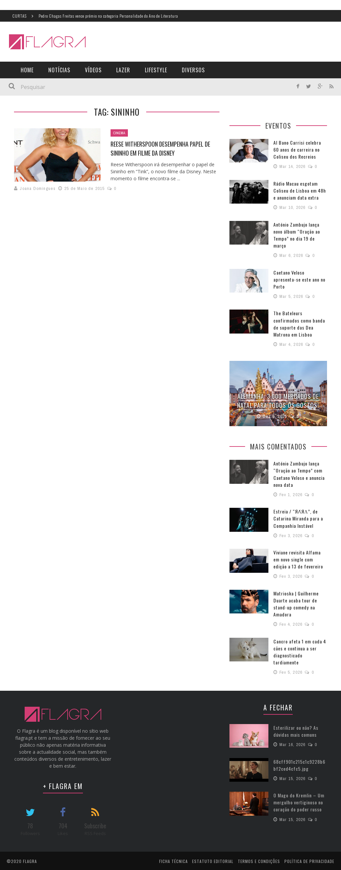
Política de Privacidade (309, 860)
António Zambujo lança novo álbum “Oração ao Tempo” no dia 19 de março (296, 235)
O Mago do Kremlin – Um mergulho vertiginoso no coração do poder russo (298, 800)
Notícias (59, 70)
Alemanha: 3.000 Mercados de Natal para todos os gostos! (278, 400)
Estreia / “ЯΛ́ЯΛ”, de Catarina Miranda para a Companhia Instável (298, 517)
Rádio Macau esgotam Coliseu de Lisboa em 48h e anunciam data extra (299, 190)
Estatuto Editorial (212, 860)
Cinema (119, 133)
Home (27, 70)
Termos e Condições (259, 860)
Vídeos (93, 70)
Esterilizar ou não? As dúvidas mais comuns (295, 729)
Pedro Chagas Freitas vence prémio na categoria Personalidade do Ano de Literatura (108, 16)
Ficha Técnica (173, 860)
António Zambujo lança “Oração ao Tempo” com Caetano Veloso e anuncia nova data (299, 473)
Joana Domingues (38, 188)
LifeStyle (156, 70)
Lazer (123, 70)
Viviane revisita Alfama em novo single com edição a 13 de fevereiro (298, 558)
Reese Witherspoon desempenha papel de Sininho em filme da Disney (160, 148)
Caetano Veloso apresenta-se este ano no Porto (299, 279)
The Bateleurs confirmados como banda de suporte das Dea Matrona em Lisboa (299, 323)
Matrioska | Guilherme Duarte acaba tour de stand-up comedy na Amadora (295, 602)
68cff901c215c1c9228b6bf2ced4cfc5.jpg (299, 763)
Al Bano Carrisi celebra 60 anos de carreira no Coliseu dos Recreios (297, 149)
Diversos (193, 70)
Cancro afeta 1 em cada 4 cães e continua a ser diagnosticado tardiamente (299, 650)
